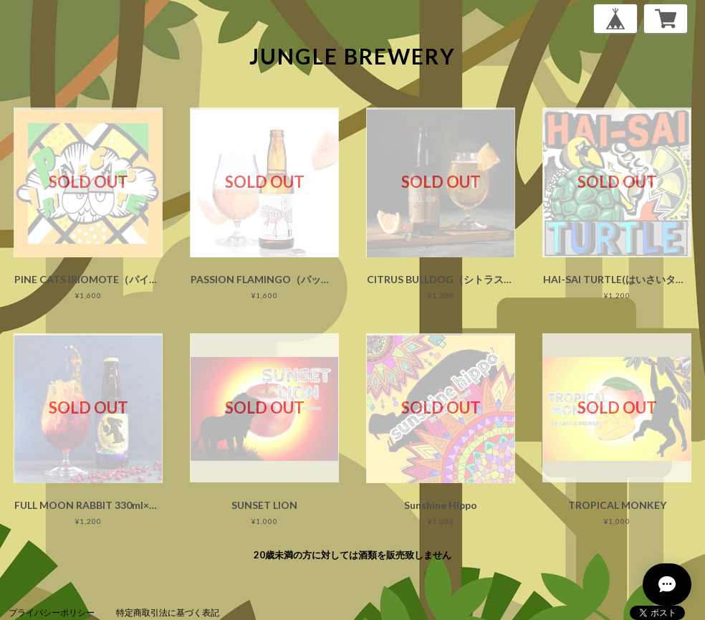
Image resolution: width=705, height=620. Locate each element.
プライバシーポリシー (52, 612)
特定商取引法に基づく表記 (167, 612)
